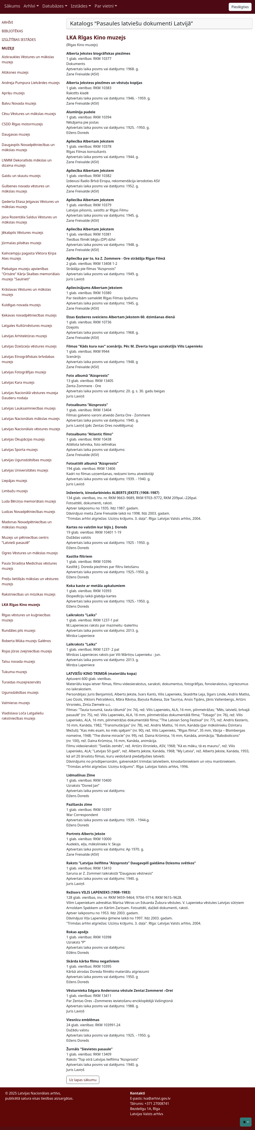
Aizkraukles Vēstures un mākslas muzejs (28, 59)
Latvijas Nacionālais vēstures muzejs (31, 429)
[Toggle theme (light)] (246, 1122)
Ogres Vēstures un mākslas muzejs (30, 553)
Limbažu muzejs (15, 491)
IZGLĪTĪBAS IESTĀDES (19, 39)
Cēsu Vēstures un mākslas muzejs (29, 113)
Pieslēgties (240, 7)
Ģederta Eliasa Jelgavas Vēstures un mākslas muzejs (30, 204)
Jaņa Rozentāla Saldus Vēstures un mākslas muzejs (29, 220)
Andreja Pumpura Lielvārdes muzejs (31, 82)
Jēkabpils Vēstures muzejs (22, 232)
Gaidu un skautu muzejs (21, 175)
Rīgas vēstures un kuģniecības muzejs (26, 617)
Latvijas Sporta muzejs (20, 449)
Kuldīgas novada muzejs (21, 305)
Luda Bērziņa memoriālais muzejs (29, 501)
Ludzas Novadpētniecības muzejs (28, 511)
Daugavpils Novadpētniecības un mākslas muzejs (28, 147)
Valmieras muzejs (16, 702)
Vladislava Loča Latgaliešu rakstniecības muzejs (23, 716)
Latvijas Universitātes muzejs (25, 470)
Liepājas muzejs (14, 480)
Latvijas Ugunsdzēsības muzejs (26, 460)
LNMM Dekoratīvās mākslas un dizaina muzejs (27, 163)
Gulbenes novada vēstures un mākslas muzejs (26, 189)
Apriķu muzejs (13, 93)
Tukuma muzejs (14, 671)
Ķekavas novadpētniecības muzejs (29, 315)
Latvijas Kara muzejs (18, 382)
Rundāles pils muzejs (19, 630)
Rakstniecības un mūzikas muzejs (28, 594)
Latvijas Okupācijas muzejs (23, 439)
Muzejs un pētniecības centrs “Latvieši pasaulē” (25, 540)
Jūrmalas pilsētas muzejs (21, 243)
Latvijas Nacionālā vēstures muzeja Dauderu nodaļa (30, 395)
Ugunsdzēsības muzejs (20, 692)
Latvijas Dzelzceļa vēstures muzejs (29, 346)
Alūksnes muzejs (15, 72)
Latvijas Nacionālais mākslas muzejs (31, 418)
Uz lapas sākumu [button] (82, 1079)
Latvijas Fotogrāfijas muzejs (24, 372)
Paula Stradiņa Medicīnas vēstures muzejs (29, 566)
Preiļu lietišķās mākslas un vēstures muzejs (30, 581)
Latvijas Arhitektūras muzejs (24, 336)
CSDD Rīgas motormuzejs (22, 124)
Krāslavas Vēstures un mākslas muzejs (26, 292)
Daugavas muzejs (16, 134)
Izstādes (79, 6)
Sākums (12, 6)
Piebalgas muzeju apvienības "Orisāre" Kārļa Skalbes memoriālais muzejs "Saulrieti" (31, 273)
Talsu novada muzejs (18, 661)
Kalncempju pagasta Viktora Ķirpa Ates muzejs (29, 256)
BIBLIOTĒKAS (12, 31)
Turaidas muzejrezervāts (21, 682)
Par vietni (104, 6)
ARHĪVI (7, 22)
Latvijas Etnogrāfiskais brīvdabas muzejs (28, 359)
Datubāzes (53, 6)
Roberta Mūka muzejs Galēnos (26, 640)
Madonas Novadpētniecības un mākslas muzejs (27, 524)
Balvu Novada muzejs (19, 103)
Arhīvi (29, 6)
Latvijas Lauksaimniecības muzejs (29, 408)
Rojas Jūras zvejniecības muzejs (27, 651)
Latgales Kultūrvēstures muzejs (27, 325)
